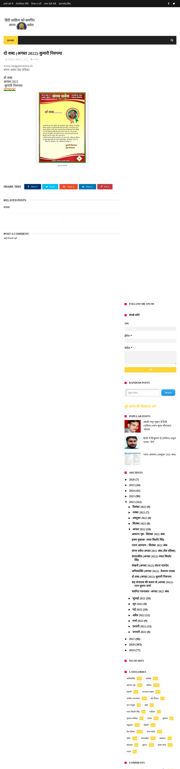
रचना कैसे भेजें (50, 4)
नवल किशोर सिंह (133, 459)
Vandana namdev (135, 587)
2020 (132, 392)
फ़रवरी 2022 (139, 374)
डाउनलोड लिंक (65, 4)
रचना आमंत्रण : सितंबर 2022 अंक (149, 293)
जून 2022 (137, 351)
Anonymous (132, 536)
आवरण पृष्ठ (131, 433)
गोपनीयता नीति (22, 4)
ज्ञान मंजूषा (131, 453)
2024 (132, 238)
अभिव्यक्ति (131, 426)
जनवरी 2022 (139, 379)
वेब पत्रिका (131, 479)
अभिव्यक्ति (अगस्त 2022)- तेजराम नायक (153, 319)
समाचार (130, 493)
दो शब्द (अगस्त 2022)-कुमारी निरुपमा (151, 324)
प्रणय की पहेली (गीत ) (75, 734)
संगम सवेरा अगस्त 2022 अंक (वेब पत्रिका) (154, 298)
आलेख (148, 426)
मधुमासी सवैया (71, 751)
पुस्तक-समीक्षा (132, 466)
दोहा (146, 453)
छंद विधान (155, 446)
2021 (132, 386)
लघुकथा (130, 473)
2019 (132, 398)
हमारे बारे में (8, 4)
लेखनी (146, 473)
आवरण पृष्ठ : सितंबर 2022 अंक (148, 281)
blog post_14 (165, 565)
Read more (78, 693)
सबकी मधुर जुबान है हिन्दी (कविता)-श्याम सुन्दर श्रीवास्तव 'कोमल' (157, 174)
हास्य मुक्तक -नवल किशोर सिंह (148, 287)
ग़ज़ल (129, 499)
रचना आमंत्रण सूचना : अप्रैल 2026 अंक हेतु (85, 683)
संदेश (128, 486)
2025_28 (162, 547)
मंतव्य (36, 59)
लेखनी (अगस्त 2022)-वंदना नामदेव (150, 313)
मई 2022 (137, 357)
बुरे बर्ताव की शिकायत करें (140, 154)
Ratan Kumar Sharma (137, 517)
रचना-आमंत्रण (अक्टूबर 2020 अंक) (159, 202)
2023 (132, 244)
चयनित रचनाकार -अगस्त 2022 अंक (150, 339)
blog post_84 (161, 598)
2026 (132, 227)
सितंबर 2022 (139, 271)
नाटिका (152, 459)
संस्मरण (163, 486)
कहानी (129, 440)
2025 (132, 233)
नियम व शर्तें (36, 4)
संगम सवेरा (151, 479)
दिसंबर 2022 (139, 254)
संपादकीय (145, 486)
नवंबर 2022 (139, 260)
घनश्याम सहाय (148, 440)
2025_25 (168, 587)
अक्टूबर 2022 (140, 265)
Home (10, 40)
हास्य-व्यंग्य (162, 493)
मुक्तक (165, 466)
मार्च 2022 (138, 368)
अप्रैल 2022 (138, 363)
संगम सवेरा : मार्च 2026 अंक (78, 699)
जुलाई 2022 (139, 346)
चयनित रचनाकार (133, 446)
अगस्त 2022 (139, 277)
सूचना (144, 493)
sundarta (130, 598)
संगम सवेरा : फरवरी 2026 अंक (79, 716)
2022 (132, 249)
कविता (148, 433)
